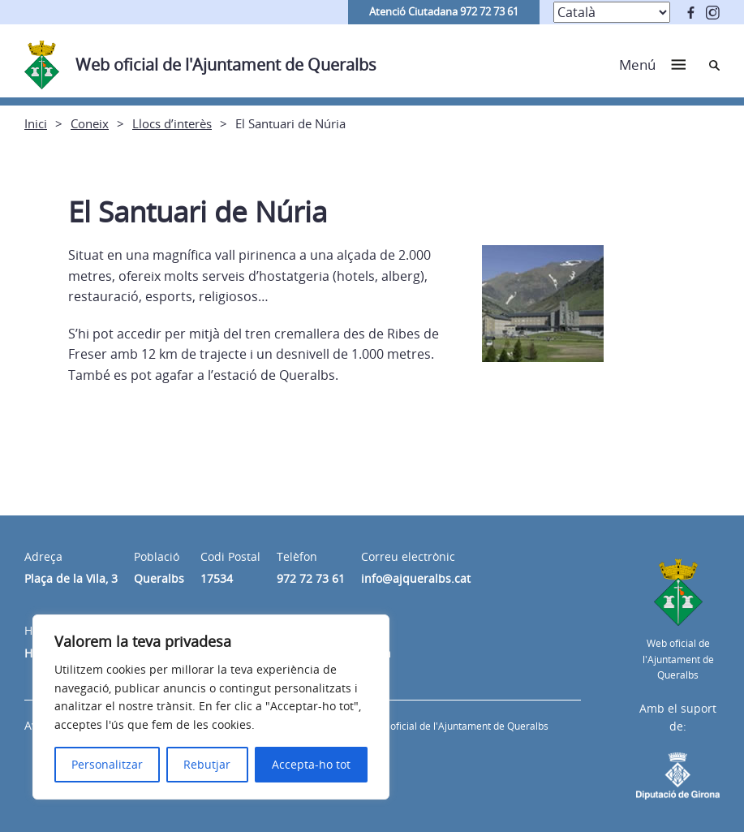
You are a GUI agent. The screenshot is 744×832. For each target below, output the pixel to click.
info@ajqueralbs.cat (416, 578)
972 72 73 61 (311, 578)
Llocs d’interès (172, 123)
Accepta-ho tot (311, 764)
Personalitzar (107, 764)
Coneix (90, 123)
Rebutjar (206, 764)
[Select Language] (611, 12)
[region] (210, 707)
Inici (35, 123)
